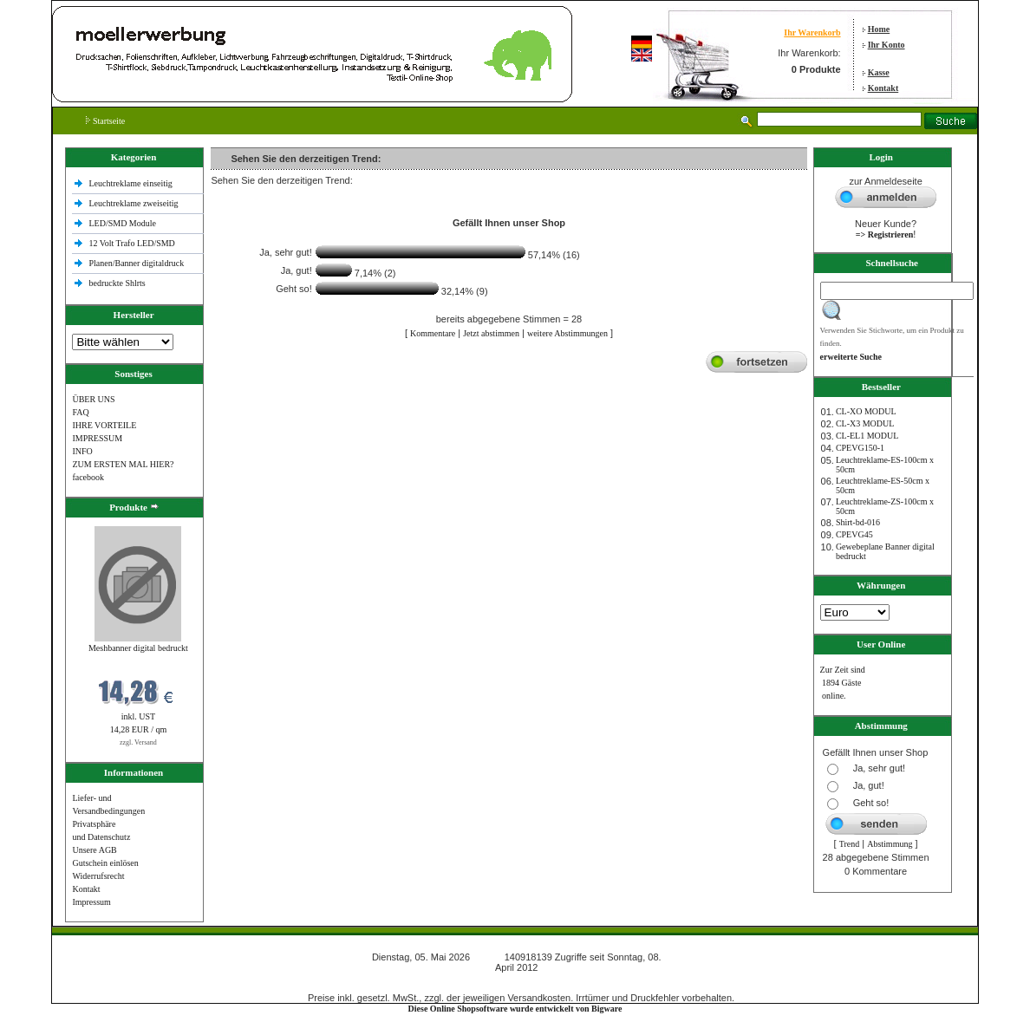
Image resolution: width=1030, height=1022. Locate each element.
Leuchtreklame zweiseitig (134, 203)
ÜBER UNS (93, 399)
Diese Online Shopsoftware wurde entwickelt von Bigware (515, 1008)
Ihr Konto (886, 44)
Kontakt (883, 88)
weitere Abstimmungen (567, 333)
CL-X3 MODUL (865, 423)
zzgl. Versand (138, 742)
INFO (82, 451)
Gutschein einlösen (105, 863)
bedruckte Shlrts (116, 283)
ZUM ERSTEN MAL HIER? (122, 464)
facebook (88, 477)
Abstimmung (889, 844)
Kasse (879, 72)
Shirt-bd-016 (858, 522)
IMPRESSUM (97, 438)
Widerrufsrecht (98, 876)
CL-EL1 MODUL (867, 435)
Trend (849, 844)
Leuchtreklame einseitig (131, 183)
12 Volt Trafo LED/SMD (131, 243)
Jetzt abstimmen (491, 333)
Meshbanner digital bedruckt (138, 648)
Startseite (105, 121)
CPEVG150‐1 (860, 447)
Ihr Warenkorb (812, 32)
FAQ (80, 412)
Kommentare (432, 333)
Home (879, 29)
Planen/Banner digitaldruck (136, 263)
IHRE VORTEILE (104, 425)
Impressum (91, 902)
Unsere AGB (94, 850)
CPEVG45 (854, 534)
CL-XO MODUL (866, 411)
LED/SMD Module (122, 223)
